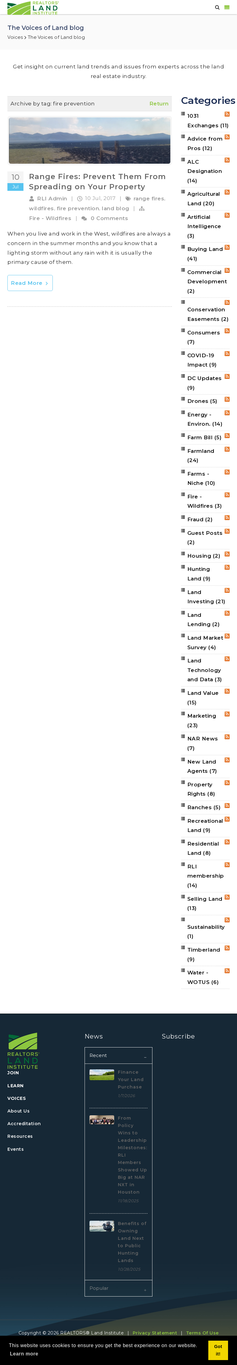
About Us (18, 1111)
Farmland (200, 456)
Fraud (200, 519)
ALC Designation (204, 171)
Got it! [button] (218, 1350)
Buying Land (205, 254)
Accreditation (24, 1123)
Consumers (203, 337)
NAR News (202, 743)
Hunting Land (199, 574)
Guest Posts (205, 538)
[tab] (118, 1055)
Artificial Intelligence (204, 226)
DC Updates (204, 383)
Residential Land (203, 848)
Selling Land (204, 904)
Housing (204, 556)
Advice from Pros (205, 143)
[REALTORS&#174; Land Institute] (33, 7)
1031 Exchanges (208, 121)
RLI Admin (52, 198)
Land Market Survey (205, 642)
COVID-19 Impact (202, 360)
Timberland (203, 954)
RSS (227, 114)
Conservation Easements (208, 314)
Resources (20, 1136)
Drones (202, 401)
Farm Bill (204, 437)
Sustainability (206, 932)
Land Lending (203, 620)
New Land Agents (202, 766)
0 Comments (109, 218)
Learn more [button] (24, 1353)
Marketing (201, 720)
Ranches (204, 807)
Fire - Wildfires (50, 218)
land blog (115, 208)
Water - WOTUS (203, 977)
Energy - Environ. (205, 419)
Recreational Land (205, 826)
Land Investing (206, 597)
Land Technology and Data (204, 670)
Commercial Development (207, 281)
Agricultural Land (203, 199)
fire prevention (78, 208)
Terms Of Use (202, 1333)
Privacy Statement (155, 1333)
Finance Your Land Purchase (131, 1079)
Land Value (203, 698)
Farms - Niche (201, 478)
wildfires (41, 208)
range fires (149, 198)
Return (159, 103)
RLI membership (205, 875)
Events (15, 1149)
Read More (30, 283)
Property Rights (201, 789)
